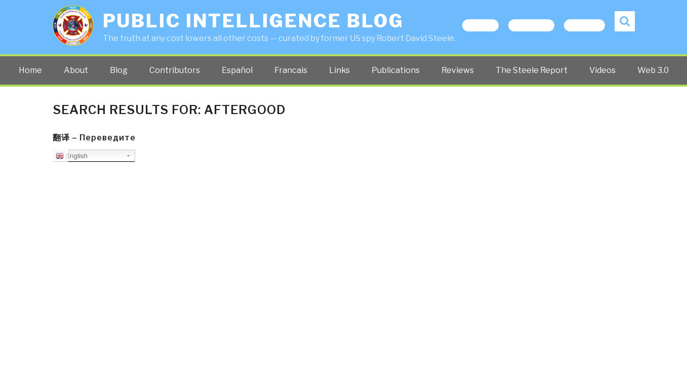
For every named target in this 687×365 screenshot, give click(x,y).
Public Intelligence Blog (253, 21)
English (72, 156)
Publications (396, 70)
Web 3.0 (653, 70)
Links (339, 70)
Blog (119, 70)
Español (237, 70)
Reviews (457, 70)
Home (30, 70)
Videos (602, 70)
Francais (290, 70)
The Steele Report (532, 70)
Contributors (174, 70)
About (76, 70)
